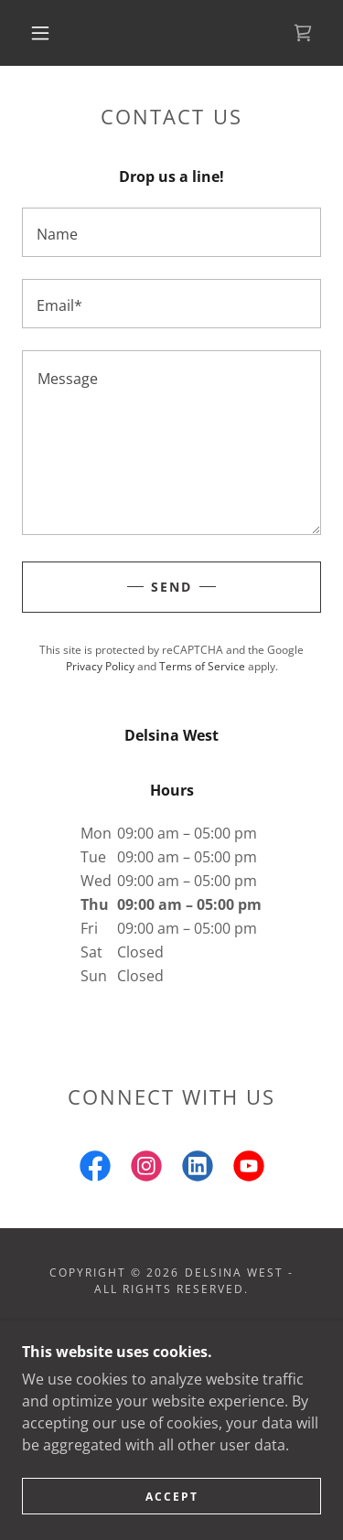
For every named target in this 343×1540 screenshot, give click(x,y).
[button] (40, 33)
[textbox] (171, 232)
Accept (171, 1496)
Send (171, 586)
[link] (302, 33)
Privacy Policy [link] (100, 666)
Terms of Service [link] (202, 666)
